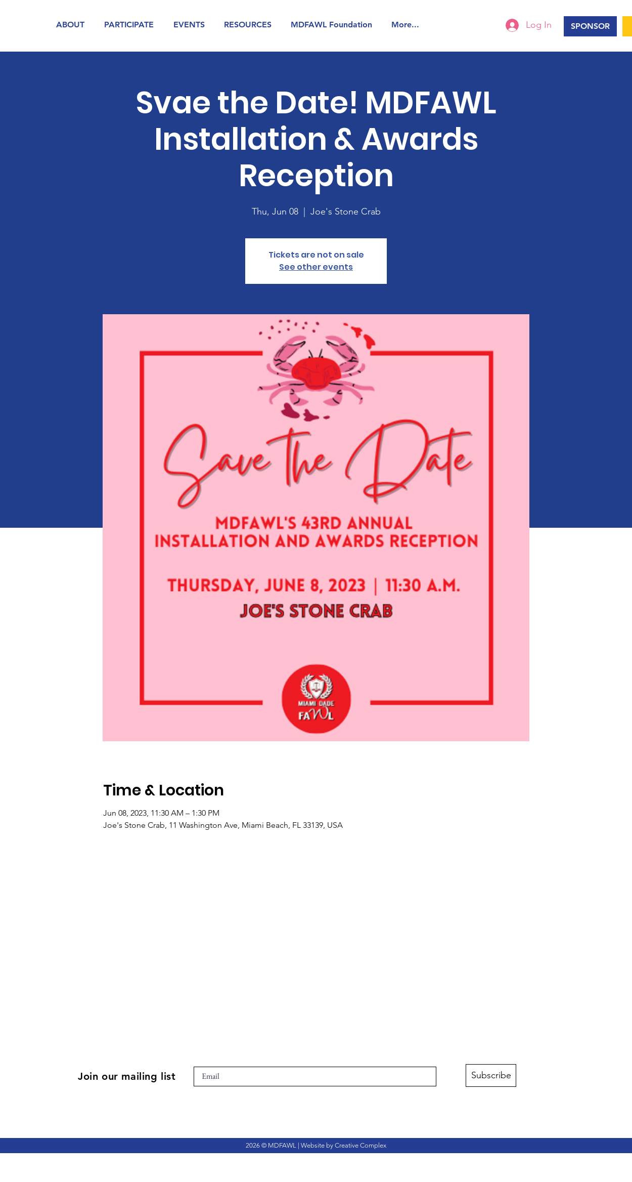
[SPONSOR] (590, 26)
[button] (73, 24)
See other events (316, 267)
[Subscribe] (491, 1075)
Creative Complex (360, 1145)
